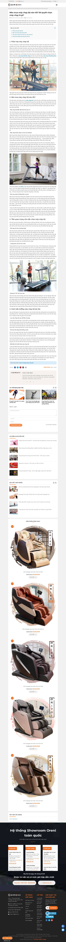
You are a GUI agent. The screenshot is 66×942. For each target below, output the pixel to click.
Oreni (22, 186)
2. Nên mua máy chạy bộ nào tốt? (19, 32)
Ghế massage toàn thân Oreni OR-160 (33, 572)
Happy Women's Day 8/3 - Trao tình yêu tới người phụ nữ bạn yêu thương (37, 440)
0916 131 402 (15, 912)
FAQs (54, 1)
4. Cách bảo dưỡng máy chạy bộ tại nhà (20, 36)
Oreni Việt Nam (27, 373)
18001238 (11, 1)
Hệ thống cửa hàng (46, 1)
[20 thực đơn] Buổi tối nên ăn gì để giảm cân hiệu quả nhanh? (34, 486)
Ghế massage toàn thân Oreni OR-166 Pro (33, 629)
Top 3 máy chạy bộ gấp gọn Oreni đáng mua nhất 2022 (33, 402)
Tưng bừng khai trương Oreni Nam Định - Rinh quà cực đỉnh (34, 455)
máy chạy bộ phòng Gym (49, 55)
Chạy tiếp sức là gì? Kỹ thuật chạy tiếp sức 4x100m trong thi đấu (35, 509)
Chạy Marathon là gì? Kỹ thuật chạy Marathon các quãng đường (48, 402)
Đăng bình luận (15, 425)
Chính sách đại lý (29, 918)
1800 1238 (20, 907)
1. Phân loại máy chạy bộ (17, 30)
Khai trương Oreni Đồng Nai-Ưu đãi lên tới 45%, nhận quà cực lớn (35, 448)
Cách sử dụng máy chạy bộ (26, 362)
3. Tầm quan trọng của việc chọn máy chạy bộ (21, 34)
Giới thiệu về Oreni (29, 900)
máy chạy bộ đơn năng (24, 55)
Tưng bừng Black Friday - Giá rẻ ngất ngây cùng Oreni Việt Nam (35, 470)
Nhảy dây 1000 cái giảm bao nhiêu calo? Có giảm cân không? (34, 502)
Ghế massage (28, 920)
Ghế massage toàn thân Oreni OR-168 (33, 686)
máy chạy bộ (29, 100)
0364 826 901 (17, 909)
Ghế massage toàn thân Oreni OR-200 (33, 800)
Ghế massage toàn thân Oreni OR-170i (33, 743)
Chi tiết (33, 577)
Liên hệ (27, 906)
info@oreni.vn (20, 1)
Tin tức (27, 908)
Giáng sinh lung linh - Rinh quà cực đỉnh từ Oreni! (31, 463)
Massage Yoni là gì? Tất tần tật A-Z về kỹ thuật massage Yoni (34, 494)
